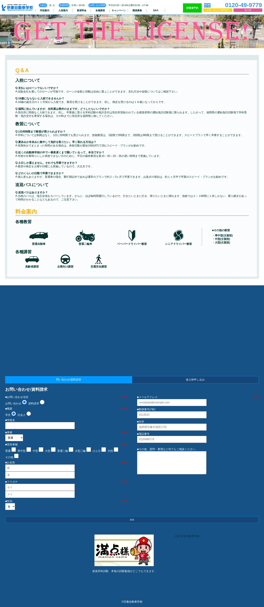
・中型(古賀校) (221, 239)
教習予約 (192, 8)
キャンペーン (119, 10)
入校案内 (63, 10)
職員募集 (137, 10)
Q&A (155, 10)
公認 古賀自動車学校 (187, 536)
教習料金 (81, 10)
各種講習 (100, 10)
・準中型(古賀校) (222, 235)
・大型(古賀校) (221, 242)
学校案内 (44, 10)
